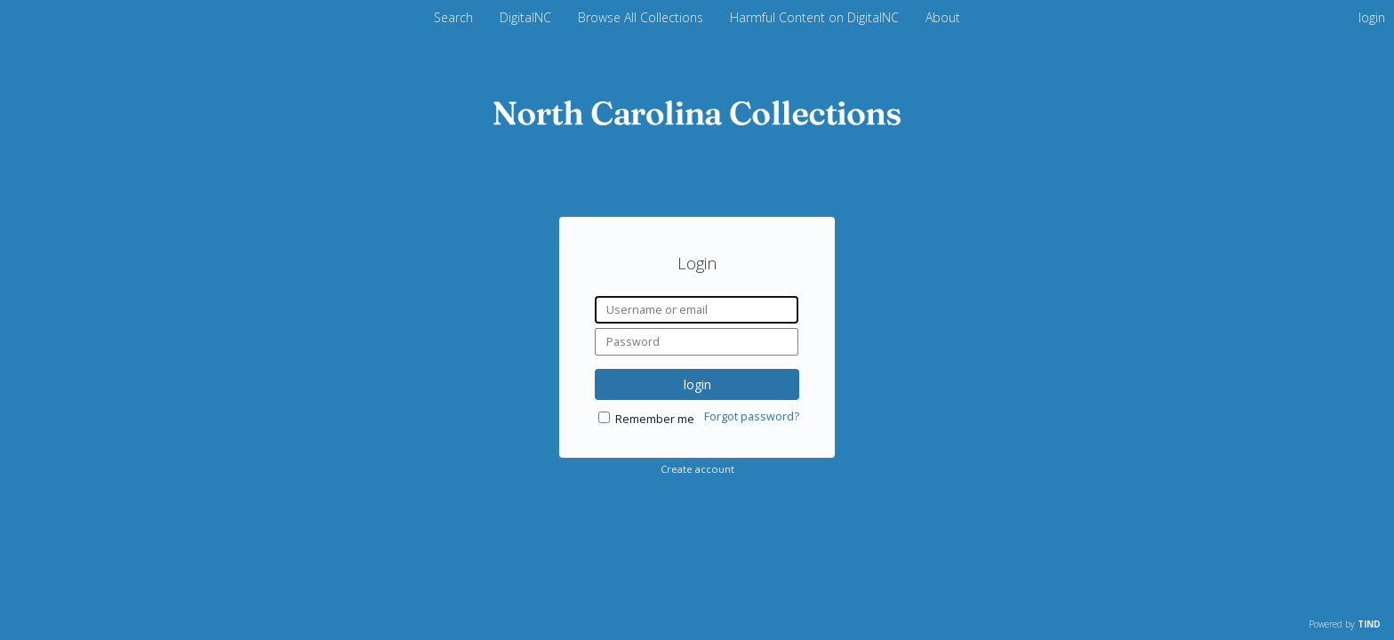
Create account (697, 469)
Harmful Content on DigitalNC (816, 17)
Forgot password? (751, 416)
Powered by (1345, 624)
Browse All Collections (642, 17)
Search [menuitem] (453, 17)
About (942, 17)
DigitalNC (527, 17)
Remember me (654, 419)
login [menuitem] (1371, 17)
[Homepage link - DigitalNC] (697, 120)
